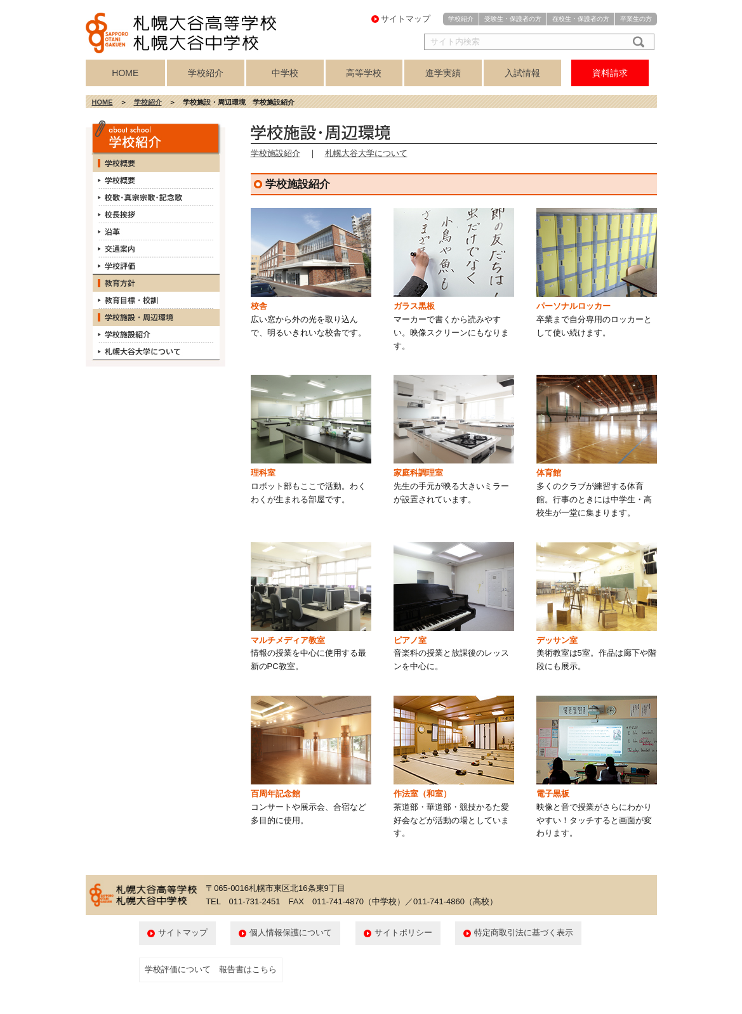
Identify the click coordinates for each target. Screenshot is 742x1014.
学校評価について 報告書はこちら (211, 969)
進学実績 (443, 73)
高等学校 (363, 73)
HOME (125, 73)
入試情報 (522, 73)
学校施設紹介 (275, 153)
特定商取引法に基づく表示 (523, 932)
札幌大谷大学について (366, 153)
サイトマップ (405, 18)
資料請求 (610, 73)
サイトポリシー (403, 932)
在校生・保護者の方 (580, 18)
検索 (636, 42)
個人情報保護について (290, 932)
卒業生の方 (636, 18)
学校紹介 (461, 18)
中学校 (285, 73)
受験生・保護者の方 (512, 18)
